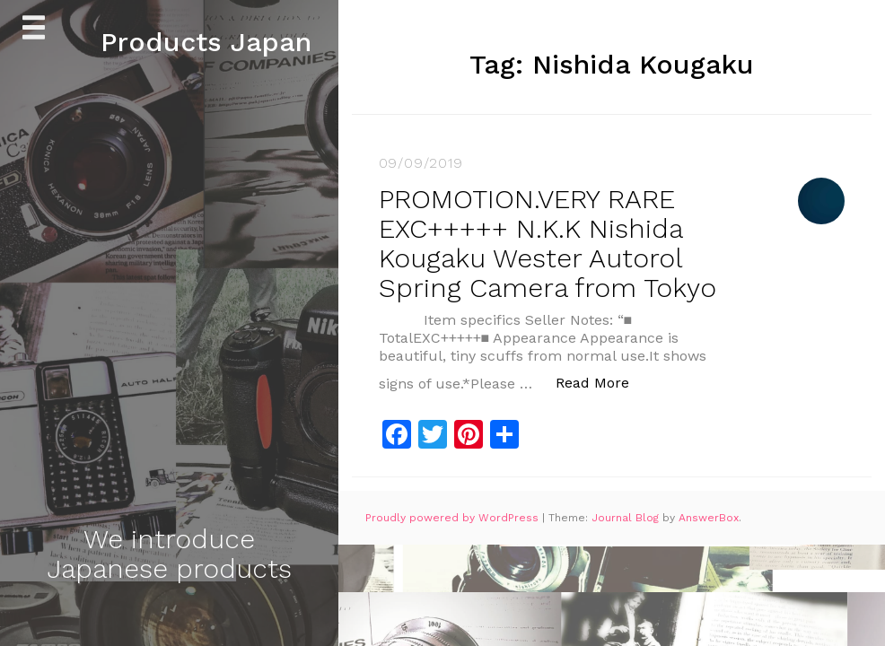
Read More (602, 381)
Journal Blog (626, 517)
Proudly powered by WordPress (453, 517)
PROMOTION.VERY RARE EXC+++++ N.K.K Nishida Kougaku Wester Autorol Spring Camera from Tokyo (547, 243)
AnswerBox (709, 517)
